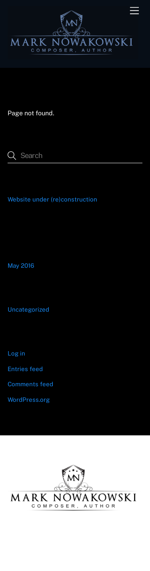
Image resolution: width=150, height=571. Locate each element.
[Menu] (134, 11)
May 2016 (21, 265)
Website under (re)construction (52, 199)
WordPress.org (29, 399)
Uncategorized (28, 309)
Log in (16, 353)
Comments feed (30, 384)
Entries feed (25, 369)
